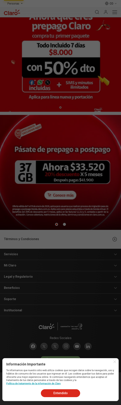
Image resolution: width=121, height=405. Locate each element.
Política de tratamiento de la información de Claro (33, 383)
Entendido (60, 393)
